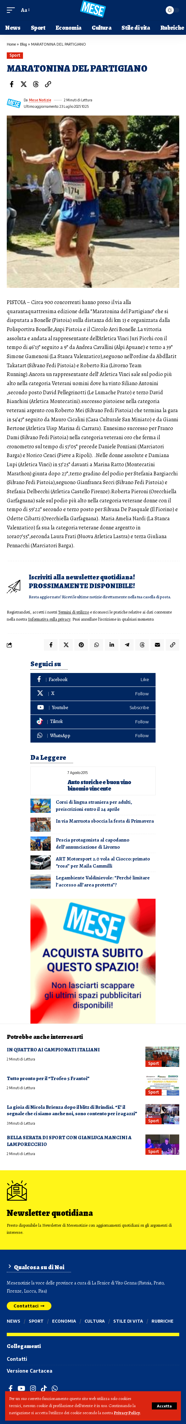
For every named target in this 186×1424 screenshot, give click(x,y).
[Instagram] (33, 1388)
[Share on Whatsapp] (96, 645)
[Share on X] (23, 84)
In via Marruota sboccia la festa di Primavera (105, 821)
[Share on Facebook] (11, 84)
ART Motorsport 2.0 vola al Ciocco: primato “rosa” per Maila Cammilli (103, 862)
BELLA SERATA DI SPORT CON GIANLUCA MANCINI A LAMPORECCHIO (69, 1140)
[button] (164, 1405)
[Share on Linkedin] (111, 645)
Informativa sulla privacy (49, 619)
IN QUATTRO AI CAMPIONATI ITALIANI (53, 1049)
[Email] (157, 645)
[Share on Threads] (36, 84)
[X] (93, 694)
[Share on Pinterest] (81, 645)
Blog (23, 44)
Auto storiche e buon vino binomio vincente (99, 785)
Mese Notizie (40, 100)
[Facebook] (93, 680)
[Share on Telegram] (127, 645)
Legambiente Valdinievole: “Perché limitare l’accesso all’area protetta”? (103, 881)
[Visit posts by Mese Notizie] (14, 103)
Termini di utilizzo (73, 612)
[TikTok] (44, 1388)
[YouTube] (21, 1388)
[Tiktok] (93, 722)
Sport (14, 55)
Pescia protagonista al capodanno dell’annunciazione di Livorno (92, 843)
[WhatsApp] (93, 736)
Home (11, 44)
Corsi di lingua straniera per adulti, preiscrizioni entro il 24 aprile (94, 806)
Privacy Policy (127, 1413)
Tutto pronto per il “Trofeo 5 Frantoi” (48, 1078)
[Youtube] (93, 708)
